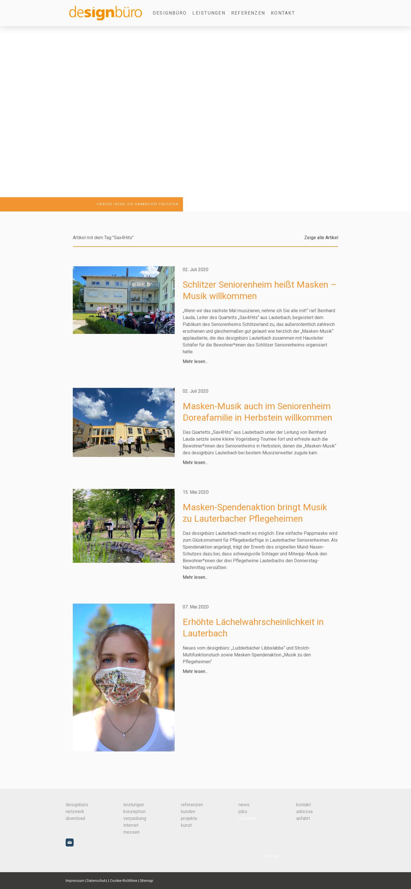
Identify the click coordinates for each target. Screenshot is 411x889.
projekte (189, 818)
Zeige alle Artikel (321, 237)
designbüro (170, 13)
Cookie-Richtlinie (123, 880)
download (75, 818)
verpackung (134, 818)
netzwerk (75, 811)
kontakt (303, 804)
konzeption (134, 811)
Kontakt (283, 13)
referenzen (192, 804)
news (244, 804)
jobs (243, 811)
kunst (186, 825)
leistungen (133, 804)
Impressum (75, 880)
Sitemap (146, 880)
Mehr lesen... (195, 361)
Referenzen (248, 13)
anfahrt (303, 818)
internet (130, 825)
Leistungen (208, 13)
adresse (304, 811)
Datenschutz (97, 880)
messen (131, 832)
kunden (188, 811)
